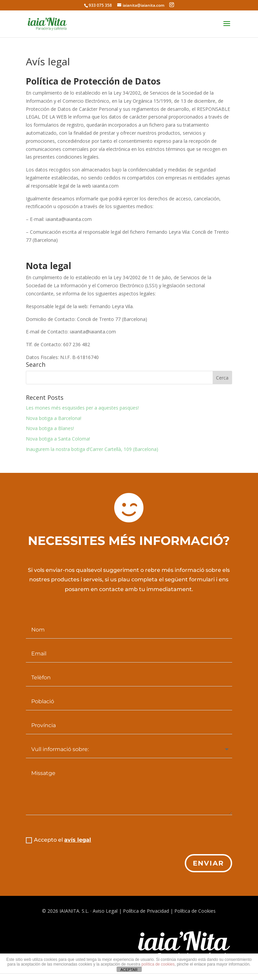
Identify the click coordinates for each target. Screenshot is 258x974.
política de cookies (158, 964)
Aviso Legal (105, 911)
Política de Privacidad (146, 911)
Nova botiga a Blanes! (50, 428)
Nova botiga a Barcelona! (53, 418)
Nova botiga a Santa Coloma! (58, 438)
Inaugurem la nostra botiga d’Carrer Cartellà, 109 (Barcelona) (92, 449)
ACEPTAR (128, 970)
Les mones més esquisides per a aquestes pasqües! (82, 407)
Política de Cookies (195, 911)
